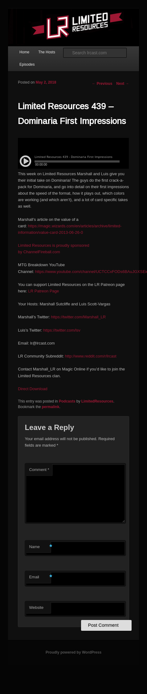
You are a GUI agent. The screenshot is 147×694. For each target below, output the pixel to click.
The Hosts (46, 52)
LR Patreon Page (43, 291)
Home (24, 52)
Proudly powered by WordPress (73, 652)
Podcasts (67, 401)
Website (36, 607)
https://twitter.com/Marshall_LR (78, 317)
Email (40, 577)
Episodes (27, 64)
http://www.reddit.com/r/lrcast (90, 356)
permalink (50, 407)
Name (40, 547)
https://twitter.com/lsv (61, 330)
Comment (39, 469)
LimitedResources (97, 401)
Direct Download (32, 388)
